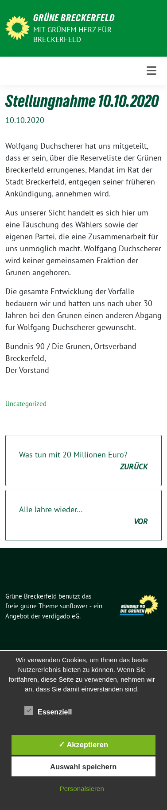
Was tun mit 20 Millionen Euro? (83, 460)
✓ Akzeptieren (83, 745)
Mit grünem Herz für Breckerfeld (72, 34)
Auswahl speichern (83, 767)
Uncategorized (26, 403)
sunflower (74, 606)
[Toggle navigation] (151, 70)
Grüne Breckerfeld (74, 17)
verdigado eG (60, 616)
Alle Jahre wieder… (83, 515)
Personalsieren (82, 788)
